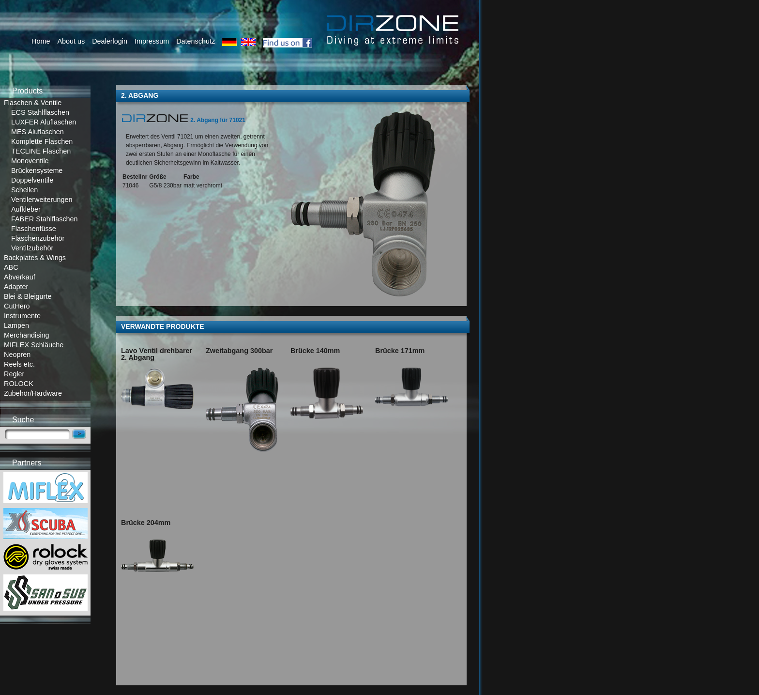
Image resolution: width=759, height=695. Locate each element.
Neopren (17, 354)
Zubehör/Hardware (33, 393)
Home (40, 41)
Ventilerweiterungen (41, 199)
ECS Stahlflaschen (40, 112)
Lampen (16, 325)
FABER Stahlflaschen (44, 219)
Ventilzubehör (32, 248)
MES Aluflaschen (37, 132)
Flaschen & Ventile (32, 103)
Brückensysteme (36, 170)
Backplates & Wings (35, 258)
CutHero (17, 306)
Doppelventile (32, 180)
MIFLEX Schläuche (33, 345)
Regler (14, 374)
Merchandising (26, 335)
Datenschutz (195, 41)
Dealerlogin (109, 41)
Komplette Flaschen (42, 141)
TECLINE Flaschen (41, 151)
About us (71, 41)
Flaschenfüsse (33, 228)
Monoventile (30, 161)
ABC (11, 267)
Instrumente (22, 316)
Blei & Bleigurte (27, 296)
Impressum (152, 41)
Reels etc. (19, 364)
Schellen (24, 190)
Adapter (16, 287)
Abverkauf (19, 277)
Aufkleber (26, 209)
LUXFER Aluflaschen (43, 122)
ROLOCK (18, 383)
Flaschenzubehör (37, 238)
